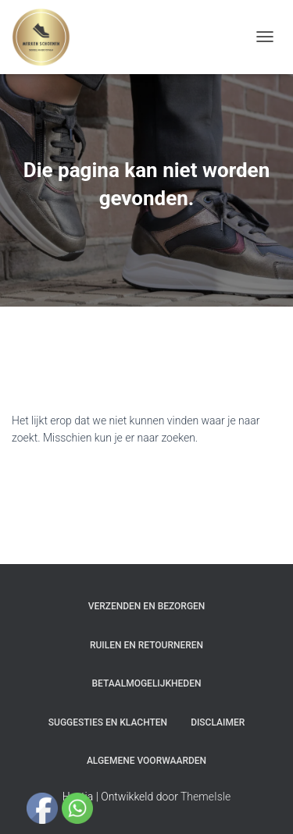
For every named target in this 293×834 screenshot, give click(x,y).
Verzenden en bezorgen (146, 606)
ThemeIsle (205, 796)
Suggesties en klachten (107, 722)
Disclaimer (218, 722)
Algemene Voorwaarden (146, 760)
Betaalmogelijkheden (147, 683)
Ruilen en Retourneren (146, 645)
